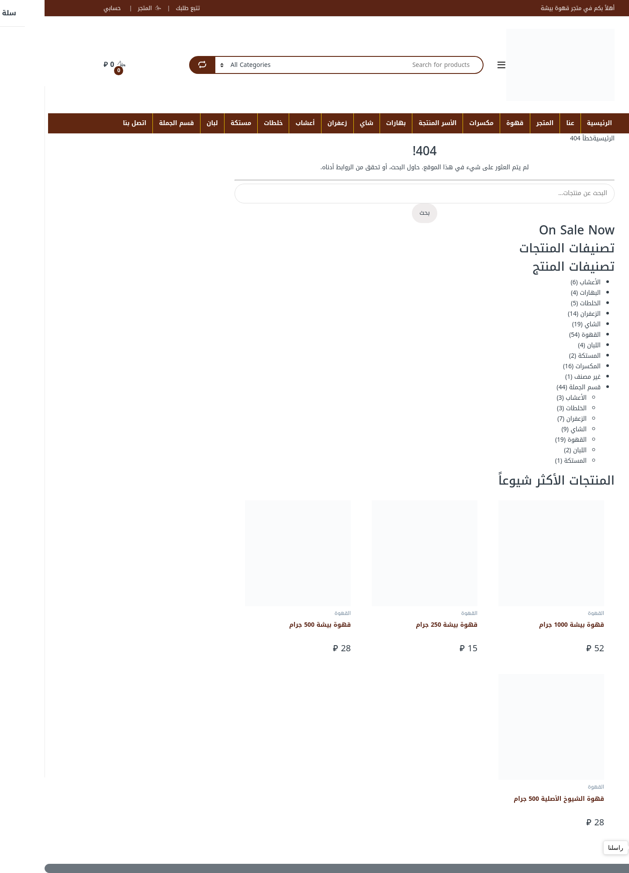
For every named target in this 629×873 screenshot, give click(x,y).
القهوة (546, 335)
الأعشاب (545, 282)
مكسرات (437, 123)
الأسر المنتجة (393, 123)
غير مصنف (543, 377)
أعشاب (260, 123)
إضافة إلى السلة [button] (457, 648)
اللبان (549, 345)
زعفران (293, 123)
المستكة (544, 356)
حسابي (67, 8)
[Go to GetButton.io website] (608, 864)
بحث (380, 213)
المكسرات (543, 366)
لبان (167, 123)
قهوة (470, 123)
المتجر (105, 8)
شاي (322, 123)
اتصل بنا (90, 123)
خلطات (228, 123)
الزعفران (546, 314)
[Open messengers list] (608, 848)
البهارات (546, 293)
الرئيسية (555, 123)
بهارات (352, 123)
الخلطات (546, 303)
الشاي (548, 324)
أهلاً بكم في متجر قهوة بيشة (533, 8)
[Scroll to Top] (314, 868)
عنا (525, 123)
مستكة (196, 123)
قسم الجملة (131, 123)
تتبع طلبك (143, 8)
